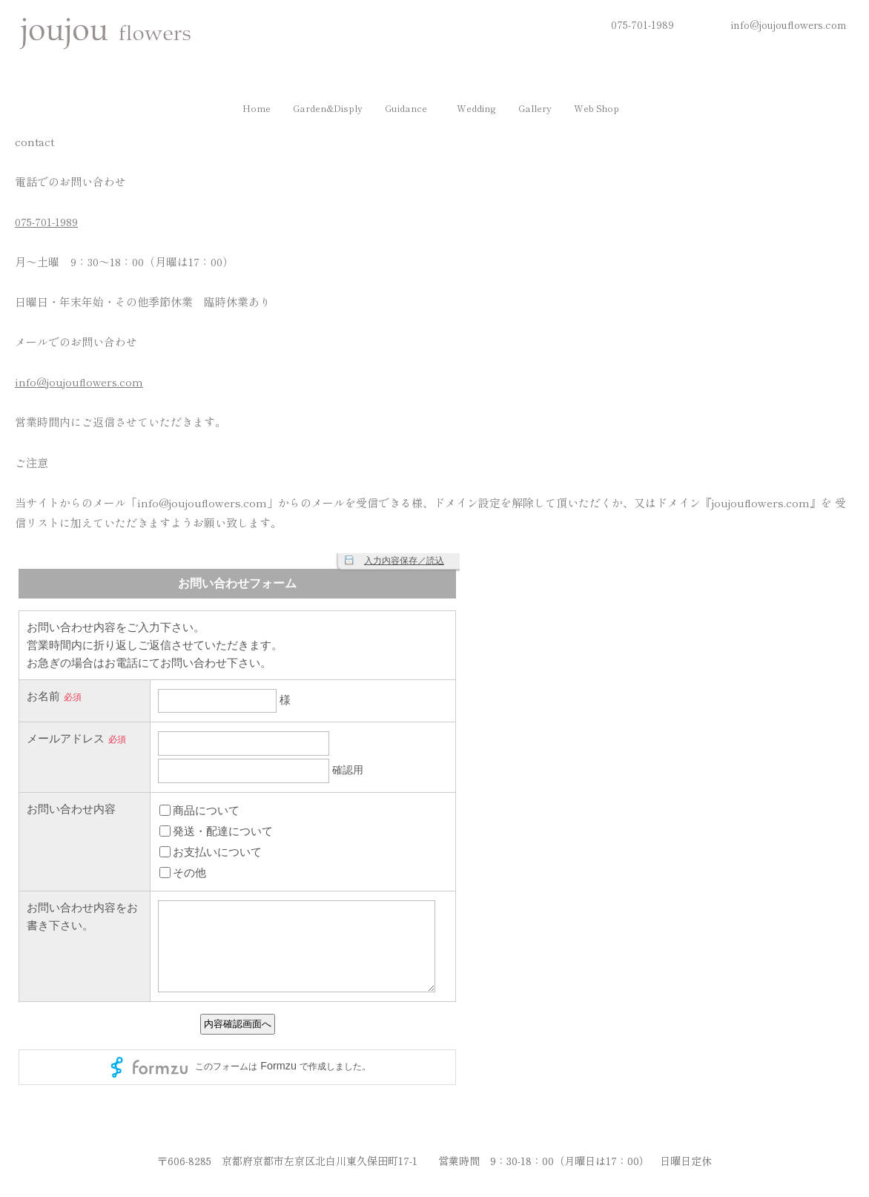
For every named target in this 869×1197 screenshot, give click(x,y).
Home (245, 109)
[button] (407, 109)
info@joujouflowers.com (789, 24)
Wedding (477, 109)
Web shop (605, 109)
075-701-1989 (642, 24)
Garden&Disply (320, 109)
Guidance (403, 109)
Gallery (539, 109)
